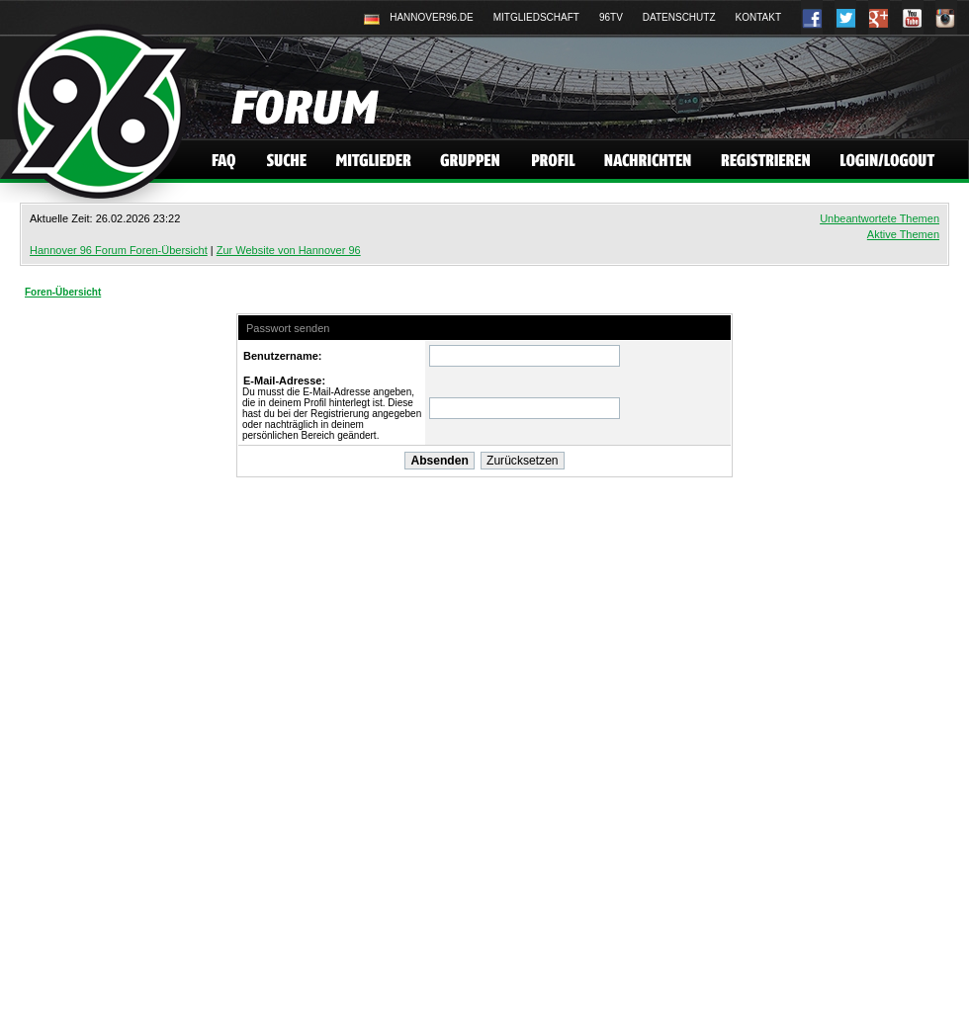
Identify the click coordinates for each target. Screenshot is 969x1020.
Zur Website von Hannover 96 (289, 250)
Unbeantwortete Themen (879, 218)
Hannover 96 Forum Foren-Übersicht (119, 250)
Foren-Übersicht (63, 292)
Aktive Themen (903, 234)
